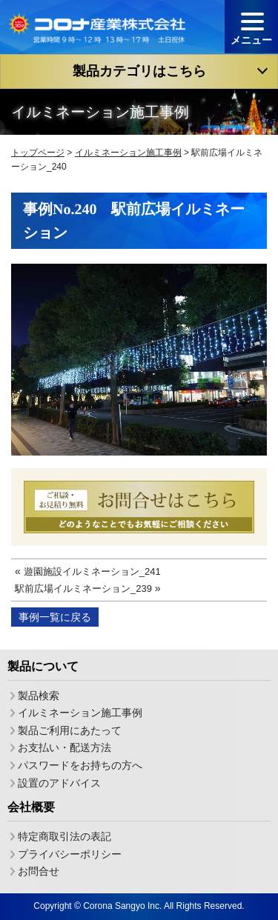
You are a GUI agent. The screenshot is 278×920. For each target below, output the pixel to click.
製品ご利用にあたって (70, 730)
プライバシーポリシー (70, 853)
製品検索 (38, 695)
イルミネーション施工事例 (80, 713)
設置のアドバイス (59, 782)
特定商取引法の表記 (64, 836)
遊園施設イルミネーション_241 (92, 571)
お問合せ (38, 871)
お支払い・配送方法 (64, 747)
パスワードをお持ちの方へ (80, 765)
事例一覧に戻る (55, 617)
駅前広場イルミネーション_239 (83, 588)
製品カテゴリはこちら (139, 71)
